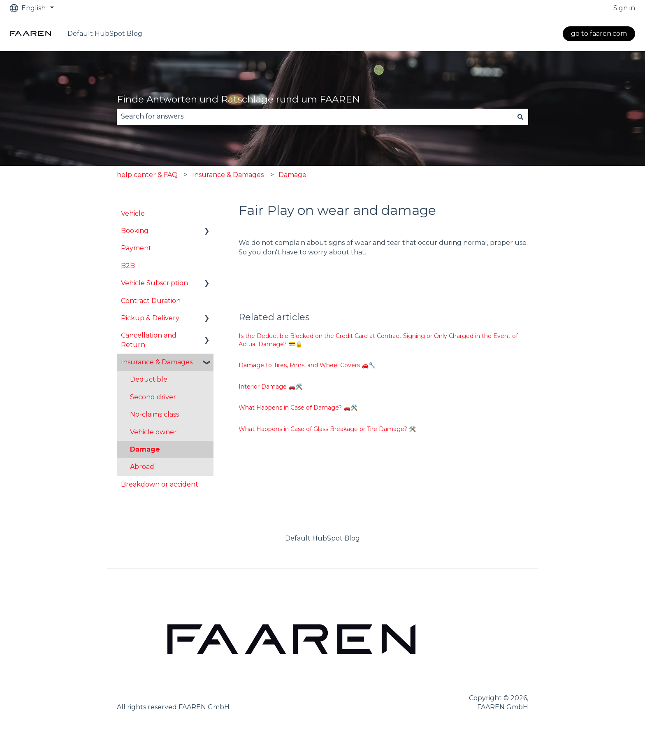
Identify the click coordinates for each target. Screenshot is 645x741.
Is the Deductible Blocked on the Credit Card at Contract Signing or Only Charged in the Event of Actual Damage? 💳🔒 (378, 340)
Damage (292, 175)
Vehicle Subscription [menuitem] (154, 283)
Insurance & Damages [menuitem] (157, 362)
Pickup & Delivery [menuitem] (150, 318)
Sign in (624, 8)
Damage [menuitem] (145, 449)
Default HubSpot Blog (104, 33)
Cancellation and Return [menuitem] (148, 339)
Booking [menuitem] (134, 231)
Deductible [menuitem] (148, 379)
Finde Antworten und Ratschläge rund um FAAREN (238, 99)
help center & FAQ (147, 175)
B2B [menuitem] (128, 266)
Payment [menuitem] (136, 248)
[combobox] (315, 116)
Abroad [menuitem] (142, 467)
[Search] (520, 116)
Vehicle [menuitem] (133, 213)
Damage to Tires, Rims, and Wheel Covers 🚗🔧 (307, 365)
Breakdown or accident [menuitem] (159, 484)
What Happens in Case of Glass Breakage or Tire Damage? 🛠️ (327, 429)
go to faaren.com (599, 33)
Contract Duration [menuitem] (151, 301)
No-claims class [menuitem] (154, 414)
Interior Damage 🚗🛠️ (270, 386)
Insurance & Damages (228, 175)
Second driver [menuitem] (153, 397)
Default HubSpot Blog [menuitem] (322, 538)
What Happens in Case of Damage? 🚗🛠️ (298, 407)
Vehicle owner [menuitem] (153, 432)
